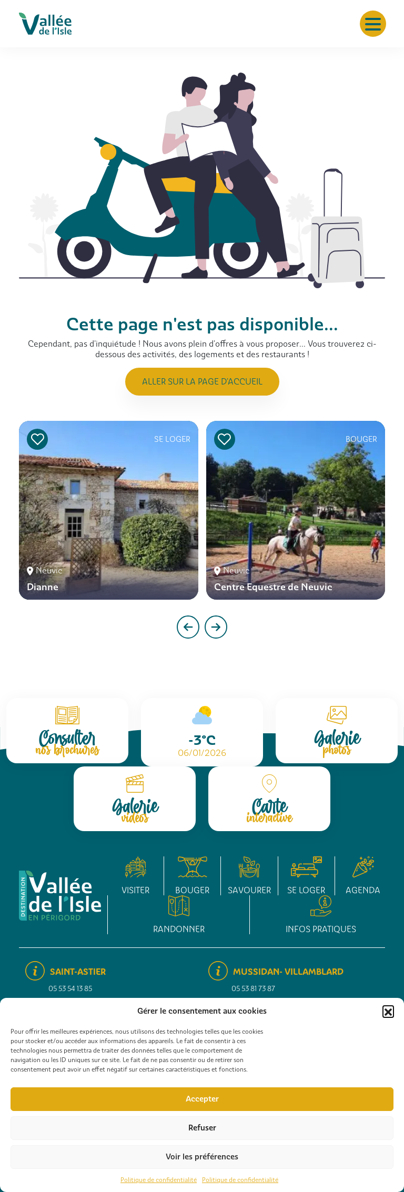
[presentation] (188, 627)
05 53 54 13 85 (70, 989)
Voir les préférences (202, 1156)
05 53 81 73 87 (253, 989)
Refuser (202, 1128)
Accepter (202, 1099)
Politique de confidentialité (158, 1180)
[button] (388, 1011)
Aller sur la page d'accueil (202, 382)
